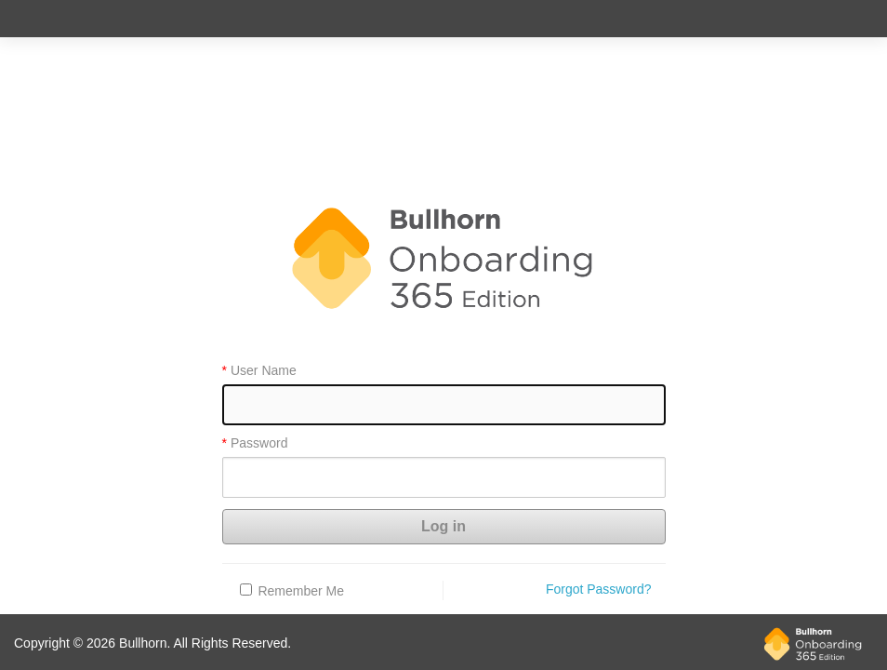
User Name (264, 371)
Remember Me (301, 590)
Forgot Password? (599, 589)
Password (259, 443)
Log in (443, 526)
